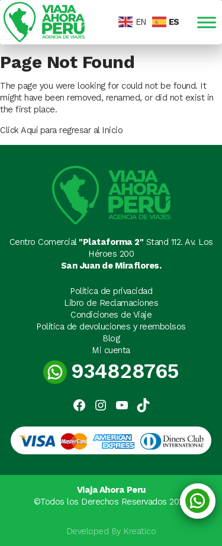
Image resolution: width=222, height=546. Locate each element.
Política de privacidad (111, 291)
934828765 (111, 371)
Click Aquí (20, 130)
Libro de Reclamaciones (111, 303)
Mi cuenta (111, 350)
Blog (111, 338)
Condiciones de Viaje (111, 314)
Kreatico (139, 531)
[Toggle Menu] (206, 22)
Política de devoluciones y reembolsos (111, 326)
